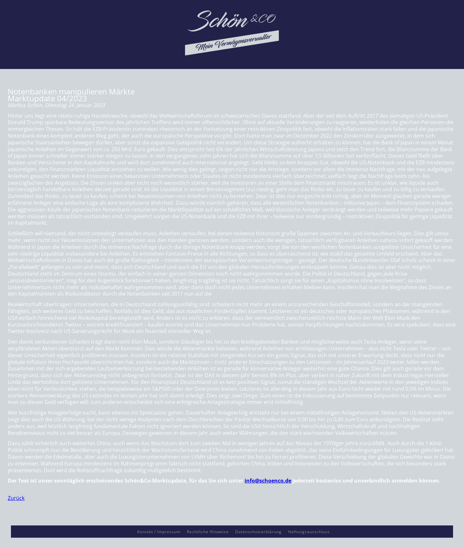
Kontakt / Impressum (158, 531)
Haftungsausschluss (309, 531)
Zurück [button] (16, 498)
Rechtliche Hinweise (208, 531)
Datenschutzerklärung (258, 531)
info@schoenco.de (268, 480)
